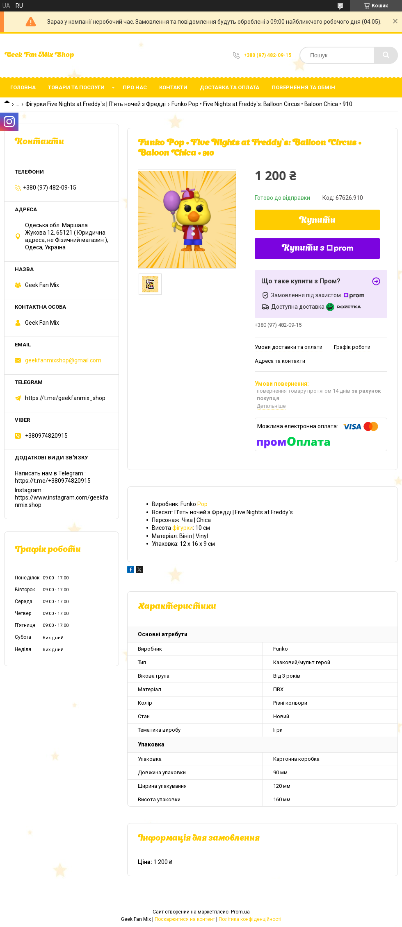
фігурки (182, 528)
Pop (202, 504)
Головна (23, 87)
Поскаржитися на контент (185, 919)
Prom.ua (240, 912)
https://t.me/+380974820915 (53, 480)
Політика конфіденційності (250, 919)
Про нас (135, 87)
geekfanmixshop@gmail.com (63, 360)
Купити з (317, 248)
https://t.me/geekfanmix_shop (65, 398)
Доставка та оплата (229, 87)
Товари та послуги (76, 87)
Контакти (173, 87)
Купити (317, 221)
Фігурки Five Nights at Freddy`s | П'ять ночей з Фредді (95, 104)
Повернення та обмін (303, 87)
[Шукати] (386, 55)
